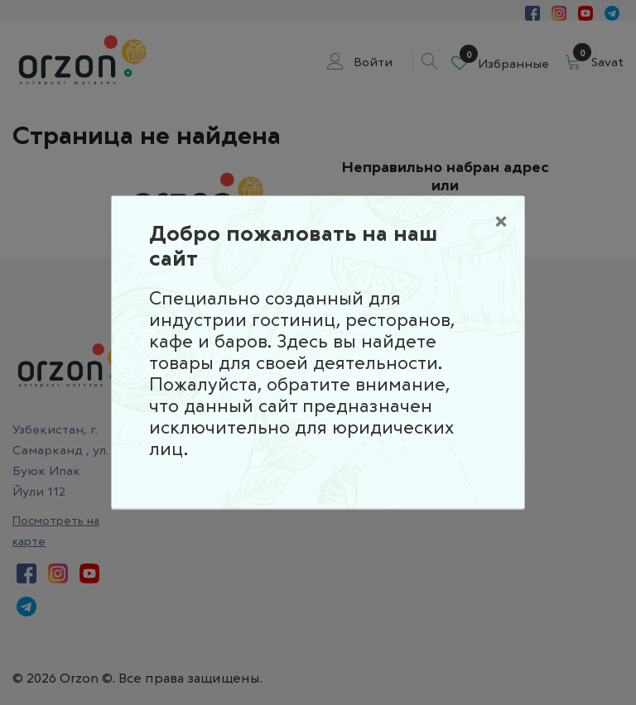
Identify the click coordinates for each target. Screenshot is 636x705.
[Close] (501, 219)
